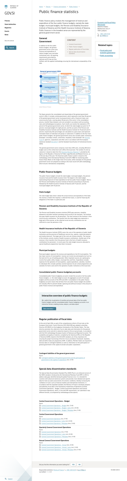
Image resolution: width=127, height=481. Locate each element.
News (6, 35)
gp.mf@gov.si (104, 35)
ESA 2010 (54, 142)
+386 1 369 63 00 (71, 470)
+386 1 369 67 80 (105, 34)
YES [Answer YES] (73, 464)
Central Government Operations (51, 419)
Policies (7, 21)
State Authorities (10, 24)
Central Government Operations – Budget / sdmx (56, 408)
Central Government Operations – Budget (53, 405)
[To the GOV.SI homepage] (16, 10)
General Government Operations (51, 432)
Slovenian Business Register (69, 152)
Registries (8, 28)
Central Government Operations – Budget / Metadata (57, 410)
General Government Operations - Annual (53, 445)
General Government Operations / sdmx (53, 434)
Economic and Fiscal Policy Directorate (106, 23)
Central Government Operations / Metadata (54, 423)
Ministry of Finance (58, 470)
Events (7, 31)
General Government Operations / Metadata (54, 436)
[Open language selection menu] (8, 478)
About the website (9, 40)
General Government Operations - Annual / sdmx (56, 447)
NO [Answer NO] (80, 464)
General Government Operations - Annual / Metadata (57, 450)
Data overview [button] (49, 309)
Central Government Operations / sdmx (53, 421)
